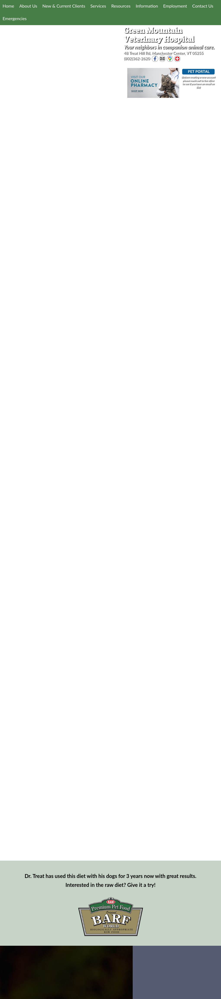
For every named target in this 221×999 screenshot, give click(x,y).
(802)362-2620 (137, 58)
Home (8, 5)
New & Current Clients (63, 5)
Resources (121, 5)
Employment (175, 5)
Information (147, 5)
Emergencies (15, 18)
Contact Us (202, 5)
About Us (28, 5)
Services (98, 5)
